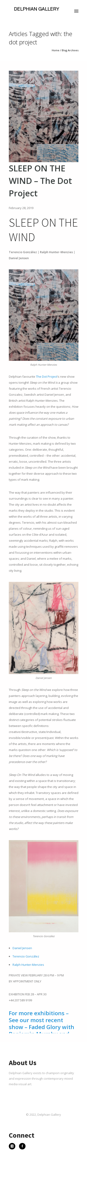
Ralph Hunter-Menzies (28, 965)
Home (55, 50)
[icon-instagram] (13, 1146)
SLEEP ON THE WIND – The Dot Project (40, 181)
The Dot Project (46, 376)
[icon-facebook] (22, 1146)
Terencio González (26, 956)
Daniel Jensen (22, 948)
